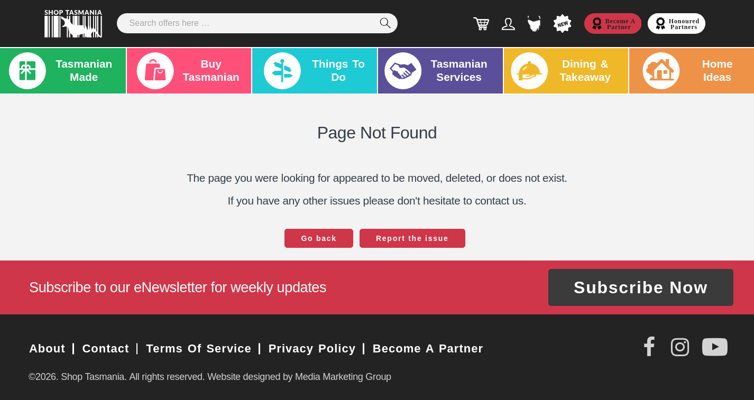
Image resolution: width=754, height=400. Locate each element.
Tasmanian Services (436, 70)
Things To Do (312, 70)
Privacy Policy (312, 348)
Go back (319, 238)
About (47, 348)
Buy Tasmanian (186, 70)
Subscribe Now (641, 287)
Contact (106, 348)
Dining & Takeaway (560, 70)
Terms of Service (198, 348)
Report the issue (412, 238)
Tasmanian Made (59, 70)
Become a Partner (428, 348)
